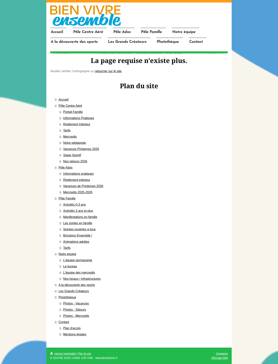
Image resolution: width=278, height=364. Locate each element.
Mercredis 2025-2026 (77, 192)
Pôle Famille (66, 198)
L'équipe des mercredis (79, 272)
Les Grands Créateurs (73, 291)
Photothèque (67, 297)
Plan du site (84, 353)
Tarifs (66, 130)
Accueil (63, 99)
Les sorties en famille (77, 223)
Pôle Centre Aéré (70, 105)
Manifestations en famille (80, 217)
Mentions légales (74, 334)
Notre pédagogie (74, 142)
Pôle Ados (65, 167)
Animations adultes (76, 241)
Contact (63, 322)
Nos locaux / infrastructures (82, 278)
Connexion (222, 353)
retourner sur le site (108, 71)
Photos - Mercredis (76, 315)
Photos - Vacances (76, 303)
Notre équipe (67, 254)
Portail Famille (73, 112)
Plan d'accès (72, 328)
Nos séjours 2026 (75, 161)
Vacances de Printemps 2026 (83, 186)
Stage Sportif (72, 155)
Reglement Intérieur (76, 124)
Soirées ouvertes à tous (79, 229)
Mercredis (70, 136)
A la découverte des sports (76, 285)
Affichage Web (219, 358)
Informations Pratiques (78, 118)
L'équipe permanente (77, 260)
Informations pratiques (78, 173)
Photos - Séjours (74, 309)
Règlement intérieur (76, 180)
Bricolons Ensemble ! (77, 235)
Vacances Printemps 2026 (81, 149)
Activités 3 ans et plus (78, 210)
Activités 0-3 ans (74, 204)
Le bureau (70, 266)
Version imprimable (63, 353)
